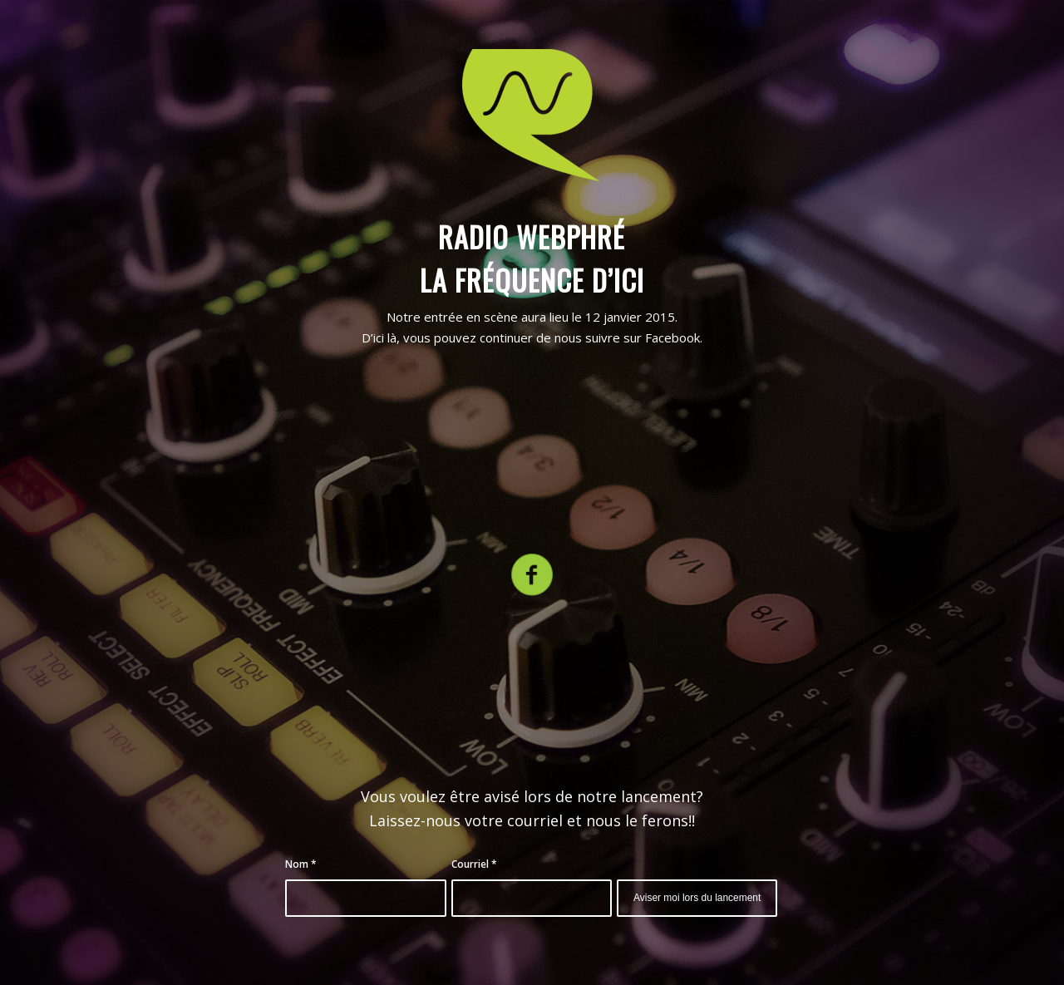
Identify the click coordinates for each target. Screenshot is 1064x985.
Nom (301, 864)
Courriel (474, 864)
